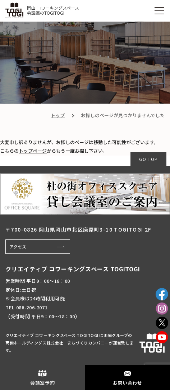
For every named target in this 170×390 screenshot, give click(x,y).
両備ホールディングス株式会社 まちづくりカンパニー (57, 343)
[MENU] (159, 11)
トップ (58, 115)
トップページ (33, 150)
